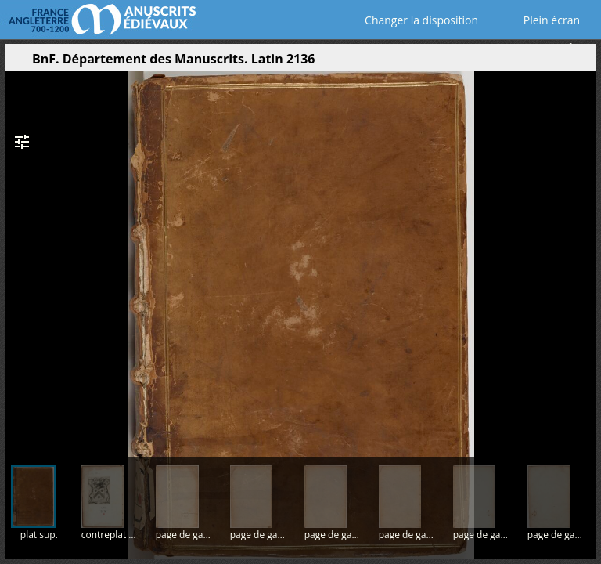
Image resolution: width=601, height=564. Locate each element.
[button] (510, 62)
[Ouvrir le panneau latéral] (16, 62)
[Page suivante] (583, 258)
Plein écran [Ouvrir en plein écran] (541, 20)
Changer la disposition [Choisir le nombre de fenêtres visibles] (410, 20)
